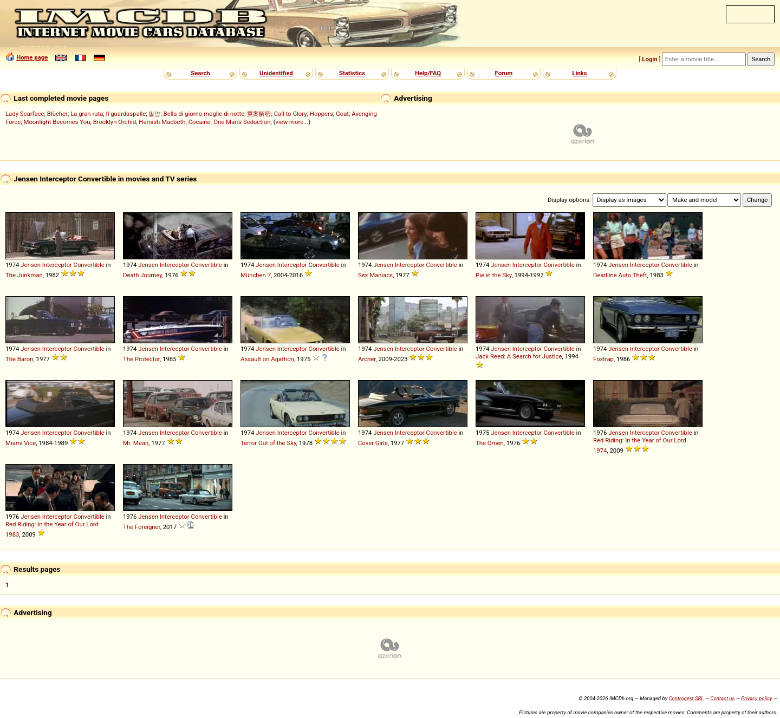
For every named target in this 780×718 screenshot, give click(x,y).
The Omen (490, 443)
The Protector (141, 359)
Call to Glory (290, 114)
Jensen (31, 265)
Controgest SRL (686, 698)
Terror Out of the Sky (268, 443)
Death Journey (142, 275)
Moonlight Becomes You (57, 122)
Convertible (89, 265)
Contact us (722, 698)
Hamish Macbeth (162, 122)
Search (200, 73)
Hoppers (321, 114)
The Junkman (24, 275)
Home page (32, 57)
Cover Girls (373, 443)
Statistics (352, 73)
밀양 (154, 114)
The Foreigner (141, 527)
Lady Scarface (24, 114)
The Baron (19, 359)
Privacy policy (756, 698)
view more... (292, 122)
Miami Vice (20, 443)
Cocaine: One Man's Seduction (229, 122)
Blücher (57, 114)
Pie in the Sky (494, 275)
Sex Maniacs (375, 275)
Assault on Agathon (267, 359)
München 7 (255, 275)
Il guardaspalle (126, 114)
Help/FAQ (428, 73)
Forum (504, 73)
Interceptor (57, 265)
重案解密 (259, 114)
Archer (366, 359)
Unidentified (276, 73)
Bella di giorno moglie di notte (204, 114)
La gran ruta (86, 114)
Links (579, 73)
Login (649, 59)
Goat (342, 114)
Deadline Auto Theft (620, 275)
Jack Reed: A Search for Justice (519, 356)
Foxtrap (603, 359)
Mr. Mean (135, 443)
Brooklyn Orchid (114, 122)
